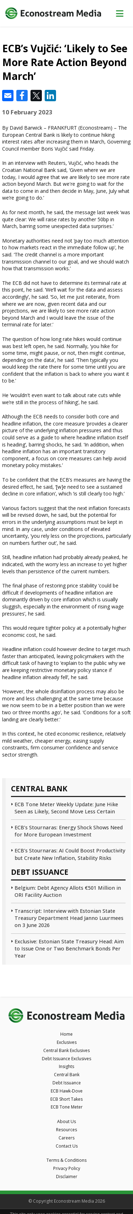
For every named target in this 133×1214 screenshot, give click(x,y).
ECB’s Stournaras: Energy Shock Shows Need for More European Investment (69, 831)
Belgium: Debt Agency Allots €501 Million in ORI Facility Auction (68, 891)
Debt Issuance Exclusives (66, 1059)
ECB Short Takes (66, 1099)
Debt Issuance (66, 1083)
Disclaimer (66, 1177)
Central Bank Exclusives (66, 1050)
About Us (66, 1121)
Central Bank (66, 1075)
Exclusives (67, 1042)
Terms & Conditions (66, 1160)
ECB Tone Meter (67, 1107)
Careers (66, 1138)
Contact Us (67, 1146)
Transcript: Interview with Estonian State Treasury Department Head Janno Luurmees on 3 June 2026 (69, 917)
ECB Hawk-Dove (67, 1091)
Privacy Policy (66, 1168)
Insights (66, 1066)
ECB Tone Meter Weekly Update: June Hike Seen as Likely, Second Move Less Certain (66, 808)
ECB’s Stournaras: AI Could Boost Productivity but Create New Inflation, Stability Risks (70, 854)
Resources (66, 1130)
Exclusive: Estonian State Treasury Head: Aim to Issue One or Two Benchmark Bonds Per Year (69, 948)
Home (66, 1034)
